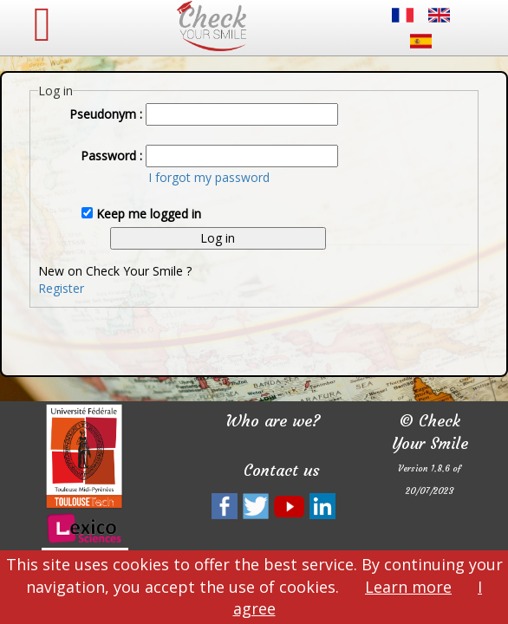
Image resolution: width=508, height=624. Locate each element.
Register (61, 288)
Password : (111, 155)
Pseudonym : (105, 114)
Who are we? (273, 421)
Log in (217, 238)
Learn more (408, 586)
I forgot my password (209, 177)
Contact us (282, 470)
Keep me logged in (148, 213)
